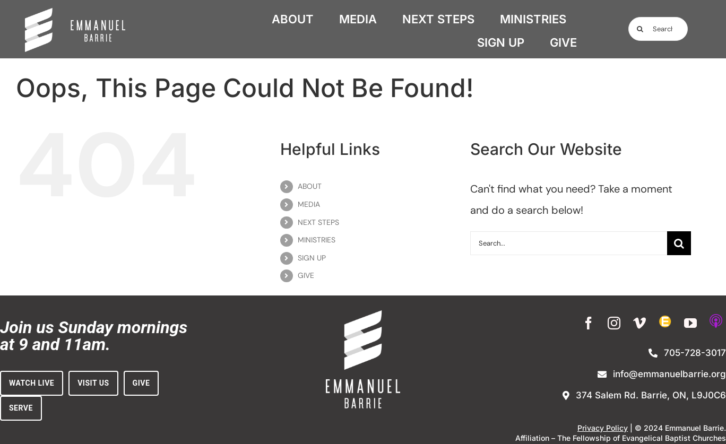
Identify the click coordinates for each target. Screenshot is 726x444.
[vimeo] (639, 323)
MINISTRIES (316, 240)
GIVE (306, 275)
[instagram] (614, 323)
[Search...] (658, 29)
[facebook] (588, 323)
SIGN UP (312, 258)
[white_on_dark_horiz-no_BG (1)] (75, 13)
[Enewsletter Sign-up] (665, 321)
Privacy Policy (602, 427)
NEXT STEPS (318, 222)
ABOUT (310, 186)
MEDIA (309, 204)
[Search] (640, 29)
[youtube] (690, 323)
